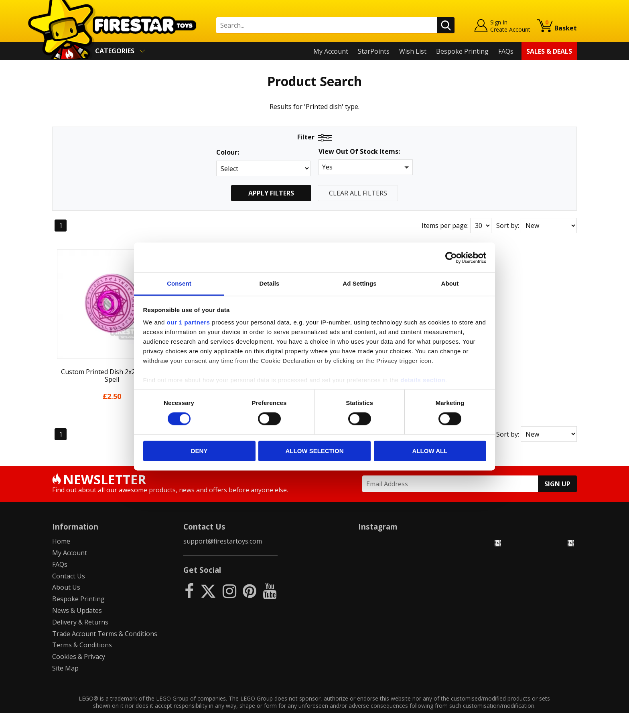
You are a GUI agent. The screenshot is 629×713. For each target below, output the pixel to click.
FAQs (505, 51)
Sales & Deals (549, 51)
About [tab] (450, 283)
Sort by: (507, 225)
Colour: (227, 152)
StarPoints (374, 51)
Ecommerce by (547, 703)
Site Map (65, 652)
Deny (199, 450)
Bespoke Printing (462, 51)
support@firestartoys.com (222, 526)
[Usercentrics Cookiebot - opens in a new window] (451, 258)
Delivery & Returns (80, 606)
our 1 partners (188, 322)
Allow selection (315, 450)
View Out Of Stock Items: (359, 152)
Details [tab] (270, 283)
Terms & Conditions (82, 629)
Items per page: (445, 225)
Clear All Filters (358, 193)
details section (422, 380)
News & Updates (77, 595)
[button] (366, 167)
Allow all (430, 450)
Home (61, 526)
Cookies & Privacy (78, 641)
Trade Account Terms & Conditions (104, 618)
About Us (66, 572)
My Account (330, 51)
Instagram (378, 511)
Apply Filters (271, 193)
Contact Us (68, 560)
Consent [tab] (179, 283)
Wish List (412, 51)
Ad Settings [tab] (359, 283)
